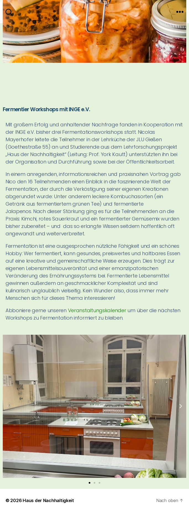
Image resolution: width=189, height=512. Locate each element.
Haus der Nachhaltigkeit (48, 500)
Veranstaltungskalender (97, 310)
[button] (8, 406)
